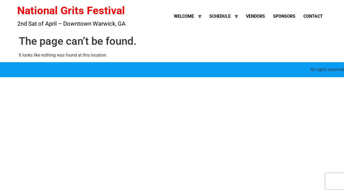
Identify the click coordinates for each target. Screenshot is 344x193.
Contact (313, 16)
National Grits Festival (71, 10)
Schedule (220, 16)
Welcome (184, 16)
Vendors (255, 16)
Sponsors (284, 16)
